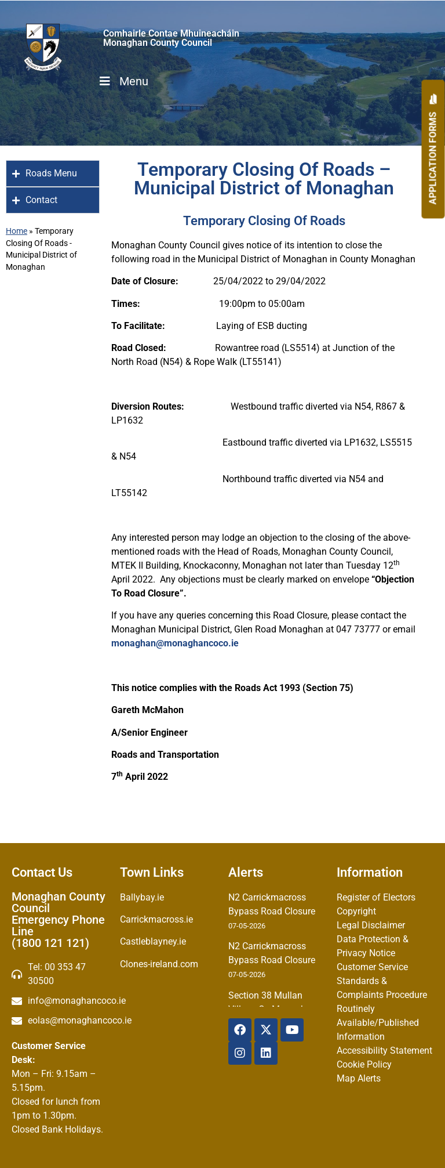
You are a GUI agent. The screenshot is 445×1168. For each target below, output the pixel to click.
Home (16, 231)
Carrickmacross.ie (156, 919)
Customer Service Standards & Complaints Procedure (382, 980)
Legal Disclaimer (371, 925)
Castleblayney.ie (153, 941)
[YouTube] (292, 1030)
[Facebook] (239, 1030)
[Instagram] (239, 1053)
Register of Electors (376, 897)
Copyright (356, 911)
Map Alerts (359, 1078)
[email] (60, 1001)
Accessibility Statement (384, 1050)
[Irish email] (60, 1021)
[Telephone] (60, 974)
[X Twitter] (266, 1030)
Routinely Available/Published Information (378, 1022)
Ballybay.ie (142, 897)
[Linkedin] (266, 1053)
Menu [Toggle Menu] (122, 81)
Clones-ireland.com (159, 964)
